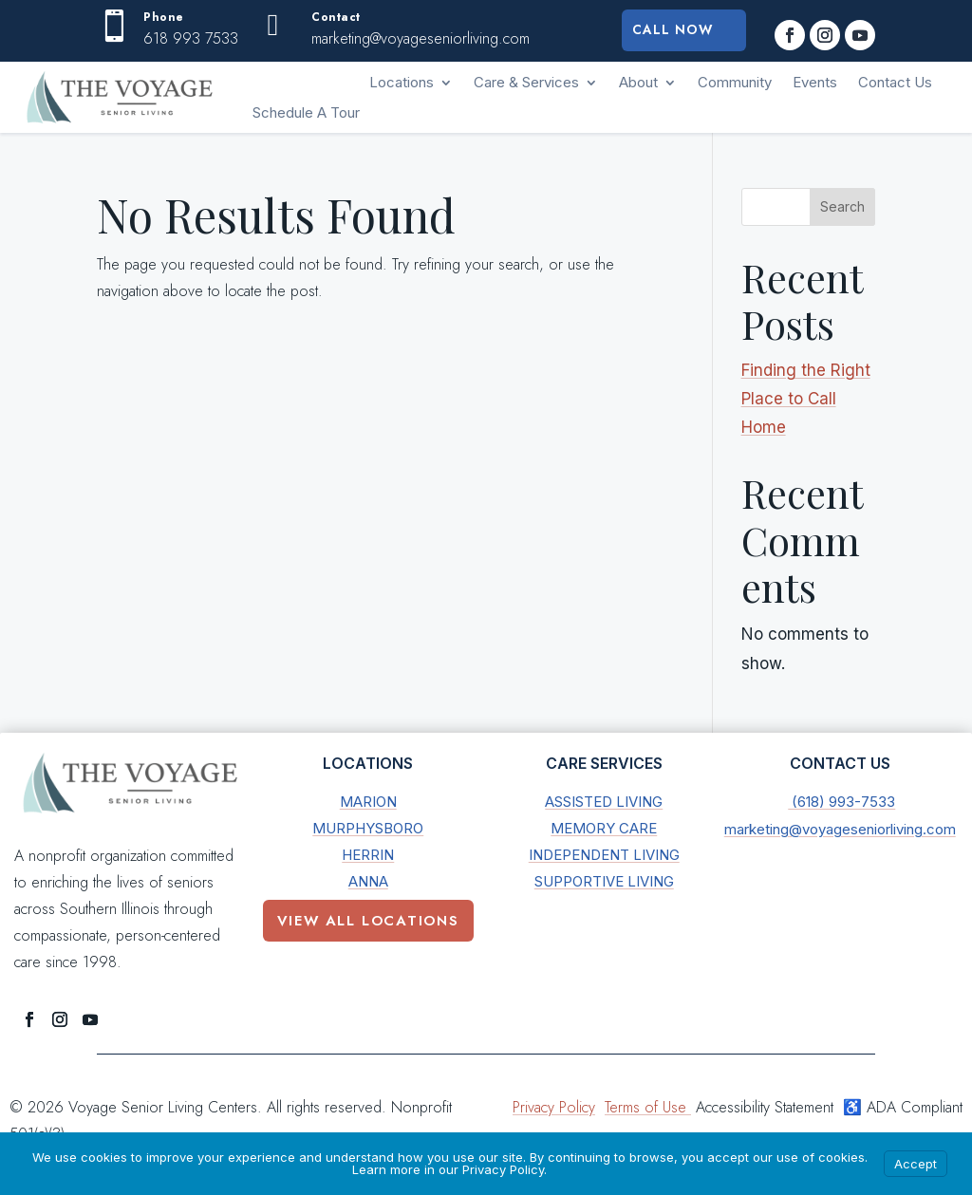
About (638, 82)
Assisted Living (604, 802)
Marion (368, 802)
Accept (915, 1163)
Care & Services (526, 82)
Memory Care (604, 828)
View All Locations (368, 920)
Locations (401, 82)
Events (815, 82)
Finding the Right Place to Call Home (805, 399)
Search (842, 206)
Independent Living (604, 855)
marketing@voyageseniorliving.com (840, 829)
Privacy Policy (554, 1107)
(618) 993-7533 (841, 802)
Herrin (368, 855)
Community (735, 82)
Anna (368, 881)
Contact (336, 17)
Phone (163, 17)
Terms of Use (648, 1107)
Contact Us (895, 82)
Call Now (672, 30)
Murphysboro (367, 828)
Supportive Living (604, 881)
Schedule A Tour (306, 112)
